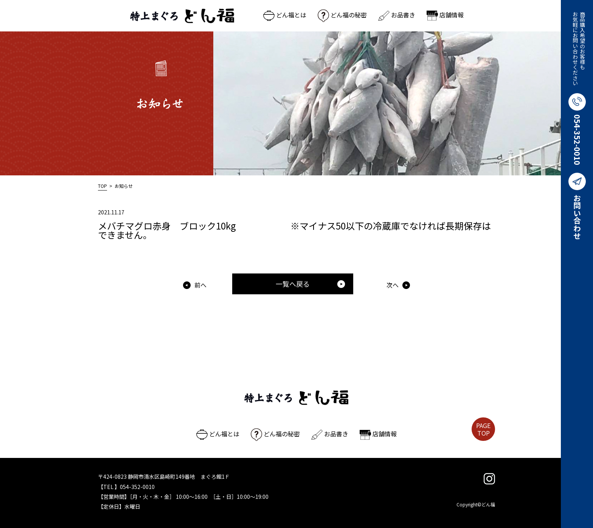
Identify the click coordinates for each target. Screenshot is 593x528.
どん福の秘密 (342, 14)
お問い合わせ (577, 206)
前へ (200, 284)
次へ (393, 284)
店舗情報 (445, 14)
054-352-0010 (577, 129)
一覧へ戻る (310, 284)
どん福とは (284, 14)
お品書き (396, 14)
